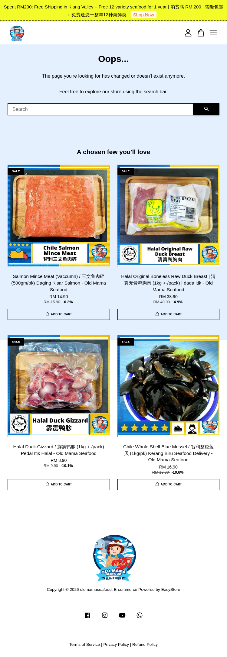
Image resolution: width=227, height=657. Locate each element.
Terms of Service (84, 644)
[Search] (100, 109)
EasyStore (170, 589)
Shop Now (143, 14)
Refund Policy (145, 644)
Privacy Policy (116, 644)
